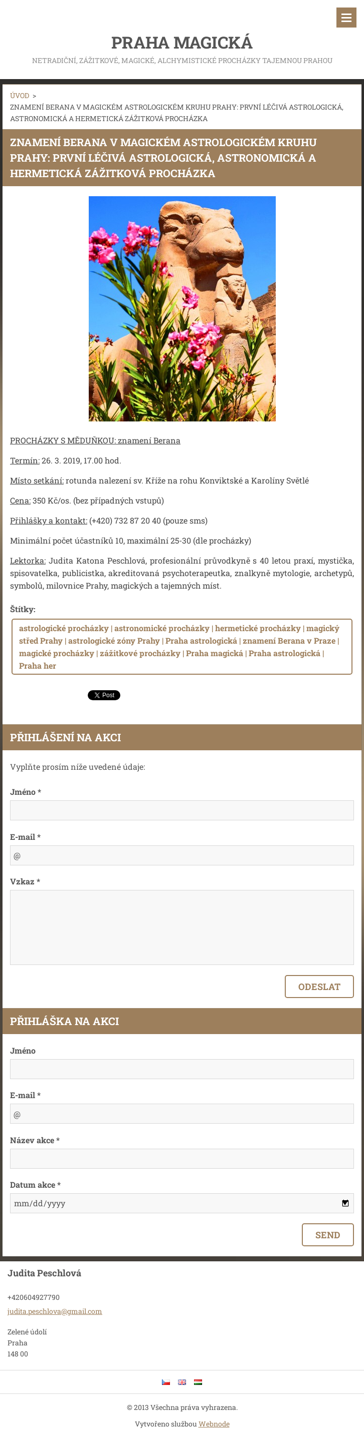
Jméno (23, 1050)
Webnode (214, 1423)
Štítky (22, 609)
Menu (346, 18)
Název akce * (35, 1140)
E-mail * (25, 836)
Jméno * (25, 791)
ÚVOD (19, 95)
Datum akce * (35, 1184)
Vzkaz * (25, 881)
